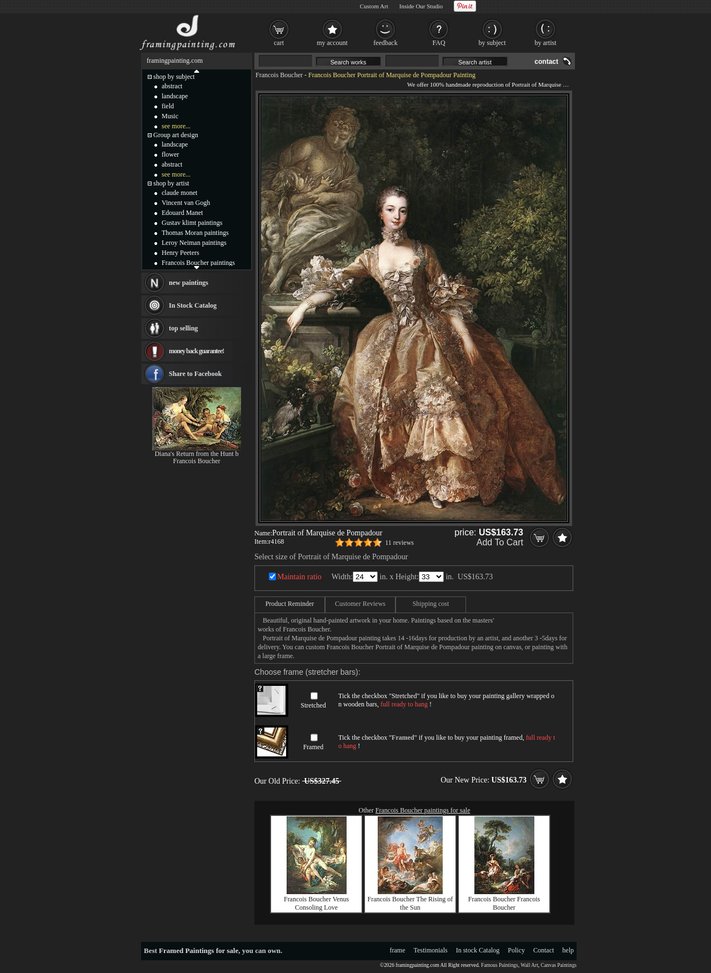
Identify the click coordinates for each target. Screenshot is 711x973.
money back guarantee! (196, 351)
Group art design (175, 135)
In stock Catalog (478, 950)
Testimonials (431, 950)
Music (170, 116)
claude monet (179, 193)
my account (332, 43)
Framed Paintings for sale (198, 950)
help (568, 950)
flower (170, 154)
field (168, 106)
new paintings (188, 283)
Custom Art (374, 6)
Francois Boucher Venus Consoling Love (316, 903)
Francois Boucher (279, 75)
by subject (492, 43)
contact (546, 62)
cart (279, 43)
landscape (175, 96)
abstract (172, 86)
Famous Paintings (499, 965)
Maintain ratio (299, 577)
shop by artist (171, 183)
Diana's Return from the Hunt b (196, 454)
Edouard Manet (182, 213)
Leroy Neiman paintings (194, 243)
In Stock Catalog (193, 305)
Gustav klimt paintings (192, 223)
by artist (546, 43)
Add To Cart (500, 542)
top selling (183, 328)
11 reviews (399, 542)
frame (397, 950)
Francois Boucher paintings (198, 263)
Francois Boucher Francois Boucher (504, 903)
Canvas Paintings (558, 965)
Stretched (313, 705)
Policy (516, 950)
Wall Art (529, 965)
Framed (313, 747)
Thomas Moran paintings (195, 233)
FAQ (438, 43)
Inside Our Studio (421, 6)
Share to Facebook (195, 374)
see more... (176, 126)
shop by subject (174, 77)
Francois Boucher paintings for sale (422, 810)
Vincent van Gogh (186, 203)
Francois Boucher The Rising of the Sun (410, 903)
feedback (385, 43)
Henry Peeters (180, 253)
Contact (543, 950)
